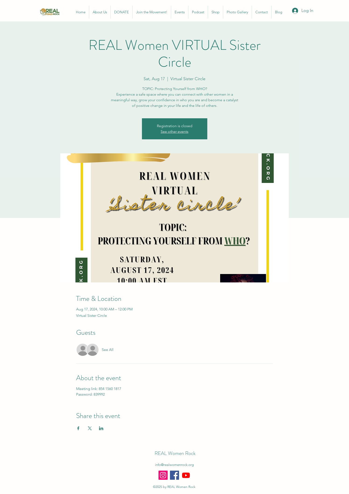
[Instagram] (163, 475)
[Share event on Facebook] (78, 428)
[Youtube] (185, 475)
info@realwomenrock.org (174, 464)
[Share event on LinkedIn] (101, 428)
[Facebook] (174, 475)
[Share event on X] (90, 428)
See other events (174, 131)
